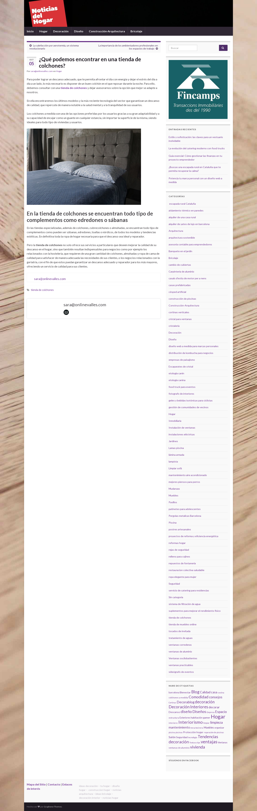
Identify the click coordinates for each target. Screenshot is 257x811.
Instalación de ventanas (182, 427)
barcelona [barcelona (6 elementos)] (174, 692)
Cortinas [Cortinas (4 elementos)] (172, 702)
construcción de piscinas (182, 298)
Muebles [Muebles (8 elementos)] (209, 727)
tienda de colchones (74, 87)
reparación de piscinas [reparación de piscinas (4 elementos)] (214, 732)
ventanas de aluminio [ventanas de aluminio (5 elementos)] (179, 747)
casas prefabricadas (180, 285)
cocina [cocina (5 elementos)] (221, 692)
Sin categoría (176, 597)
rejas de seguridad (179, 549)
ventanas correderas (180, 644)
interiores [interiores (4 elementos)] (173, 723)
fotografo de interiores (181, 393)
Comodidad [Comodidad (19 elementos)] (198, 697)
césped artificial (177, 291)
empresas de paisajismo (182, 359)
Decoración (61, 31)
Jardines (173, 441)
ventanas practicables (181, 665)
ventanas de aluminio (180, 651)
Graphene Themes (53, 806)
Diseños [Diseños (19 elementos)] (199, 711)
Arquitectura (176, 230)
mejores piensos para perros (184, 481)
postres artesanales (180, 529)
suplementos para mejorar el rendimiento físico (195, 610)
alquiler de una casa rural (182, 217)
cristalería (174, 325)
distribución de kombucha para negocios (191, 352)
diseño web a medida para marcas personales (193, 346)
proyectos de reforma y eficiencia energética (193, 536)
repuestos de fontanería (182, 563)
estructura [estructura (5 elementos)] (174, 717)
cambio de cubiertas (180, 264)
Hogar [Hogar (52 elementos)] (218, 716)
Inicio (30, 31)
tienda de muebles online (182, 624)
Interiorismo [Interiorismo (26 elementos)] (190, 722)
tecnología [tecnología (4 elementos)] (192, 737)
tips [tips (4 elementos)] (198, 742)
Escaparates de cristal (181, 366)
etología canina (177, 380)
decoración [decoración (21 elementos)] (205, 701)
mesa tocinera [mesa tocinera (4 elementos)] (196, 728)
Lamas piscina (176, 447)
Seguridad (174, 583)
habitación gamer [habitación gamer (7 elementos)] (200, 717)
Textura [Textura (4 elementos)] (192, 742)
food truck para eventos (182, 386)
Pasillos (173, 502)
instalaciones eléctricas (182, 434)
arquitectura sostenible (182, 237)
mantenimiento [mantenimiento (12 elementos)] (179, 727)
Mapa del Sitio (36, 784)
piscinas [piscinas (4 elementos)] (179, 732)
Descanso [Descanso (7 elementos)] (174, 712)
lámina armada (176, 454)
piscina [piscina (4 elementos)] (172, 732)
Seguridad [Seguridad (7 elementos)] (182, 737)
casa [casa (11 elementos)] (214, 692)
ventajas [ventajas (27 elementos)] (209, 741)
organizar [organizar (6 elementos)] (219, 727)
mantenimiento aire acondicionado (188, 475)
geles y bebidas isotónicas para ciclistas (191, 400)
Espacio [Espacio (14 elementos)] (221, 712)
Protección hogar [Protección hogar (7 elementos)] (193, 732)
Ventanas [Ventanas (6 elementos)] (222, 742)
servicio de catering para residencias (189, 590)
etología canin (176, 373)
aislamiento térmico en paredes (186, 210)
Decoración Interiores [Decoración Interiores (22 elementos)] (188, 706)
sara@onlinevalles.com (42, 71)
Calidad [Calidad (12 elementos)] (205, 692)
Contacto (54, 784)
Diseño (78, 31)
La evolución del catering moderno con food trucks (197, 148)
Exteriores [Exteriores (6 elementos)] (185, 717)
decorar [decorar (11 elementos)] (214, 707)
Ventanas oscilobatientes (183, 658)
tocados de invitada (179, 631)
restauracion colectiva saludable (186, 570)
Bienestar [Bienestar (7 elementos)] (185, 692)
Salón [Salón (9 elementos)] (172, 737)
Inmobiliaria (175, 420)
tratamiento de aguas (181, 637)
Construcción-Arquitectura (107, 31)
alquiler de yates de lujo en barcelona (189, 224)
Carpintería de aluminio (181, 271)
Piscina (173, 522)
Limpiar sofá (175, 468)
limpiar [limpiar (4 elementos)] (206, 723)
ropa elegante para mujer (182, 576)
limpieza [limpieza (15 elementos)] (216, 722)
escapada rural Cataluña (182, 203)
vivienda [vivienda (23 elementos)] (197, 746)
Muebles (173, 495)
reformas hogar (177, 542)
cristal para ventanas (180, 319)
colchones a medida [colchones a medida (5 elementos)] (178, 697)
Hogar (43, 31)
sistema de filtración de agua (184, 603)
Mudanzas (174, 488)
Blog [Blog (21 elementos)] (195, 691)
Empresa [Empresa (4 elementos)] (211, 712)
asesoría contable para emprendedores (190, 244)
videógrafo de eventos (181, 671)
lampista (173, 461)
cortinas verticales (179, 312)
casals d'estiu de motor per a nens (187, 278)
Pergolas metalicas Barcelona (185, 515)
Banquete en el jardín (180, 251)
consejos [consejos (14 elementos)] (215, 697)
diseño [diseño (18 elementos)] (186, 711)
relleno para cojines (179, 556)
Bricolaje (136, 31)
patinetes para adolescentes (185, 508)
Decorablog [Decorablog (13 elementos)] (185, 702)
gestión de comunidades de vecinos (188, 407)
